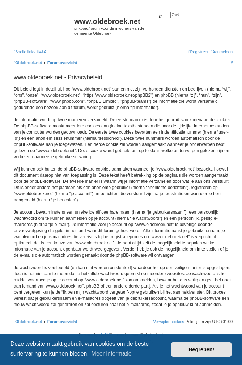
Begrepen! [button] (201, 349)
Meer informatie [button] (112, 354)
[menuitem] (42, 51)
